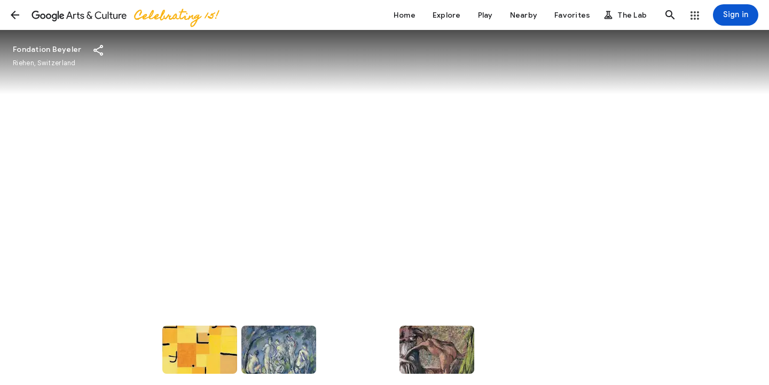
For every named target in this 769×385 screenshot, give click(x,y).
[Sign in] (735, 15)
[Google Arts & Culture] (124, 15)
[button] (15, 15)
